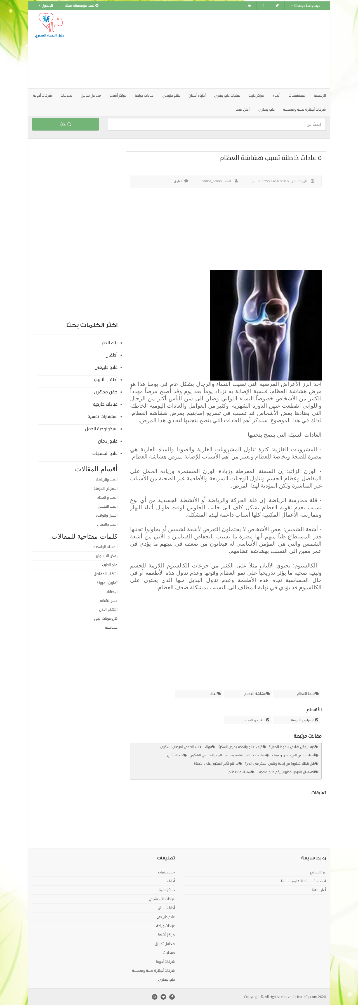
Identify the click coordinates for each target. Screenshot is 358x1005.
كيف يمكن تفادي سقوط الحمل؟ (292, 746)
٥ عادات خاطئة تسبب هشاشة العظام (271, 157)
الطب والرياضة (106, 479)
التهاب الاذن (108, 609)
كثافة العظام (306, 694)
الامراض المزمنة (302, 720)
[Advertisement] (210, 49)
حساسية (111, 627)
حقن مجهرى (105, 392)
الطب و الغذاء (255, 720)
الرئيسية (320, 95)
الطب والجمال (107, 524)
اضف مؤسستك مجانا (81, 5)
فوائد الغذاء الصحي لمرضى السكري (186, 746)
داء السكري (175, 755)
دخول (45, 5)
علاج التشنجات (104, 453)
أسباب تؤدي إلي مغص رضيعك (293, 755)
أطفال (111, 355)
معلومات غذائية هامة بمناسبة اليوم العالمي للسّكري (228, 755)
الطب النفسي (107, 506)
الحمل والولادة (106, 515)
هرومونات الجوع (105, 618)
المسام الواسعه (105, 546)
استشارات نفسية (102, 416)
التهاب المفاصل (105, 573)
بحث (65, 124)
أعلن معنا (242, 109)
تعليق (181, 180)
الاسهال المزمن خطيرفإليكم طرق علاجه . (286, 771)
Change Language (305, 5)
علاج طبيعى (106, 367)
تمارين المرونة (106, 582)
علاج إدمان (107, 441)
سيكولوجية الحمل (101, 429)
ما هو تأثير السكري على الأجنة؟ (216, 763)
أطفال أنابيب (105, 379)
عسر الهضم (108, 600)
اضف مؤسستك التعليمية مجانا (303, 880)
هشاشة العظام (255, 694)
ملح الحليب (109, 564)
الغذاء (213, 694)
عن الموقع (318, 872)
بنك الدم (109, 342)
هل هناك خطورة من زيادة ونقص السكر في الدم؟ (280, 763)
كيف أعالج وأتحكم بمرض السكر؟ (240, 746)
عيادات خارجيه (105, 404)
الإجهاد (111, 591)
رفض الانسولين (106, 555)
